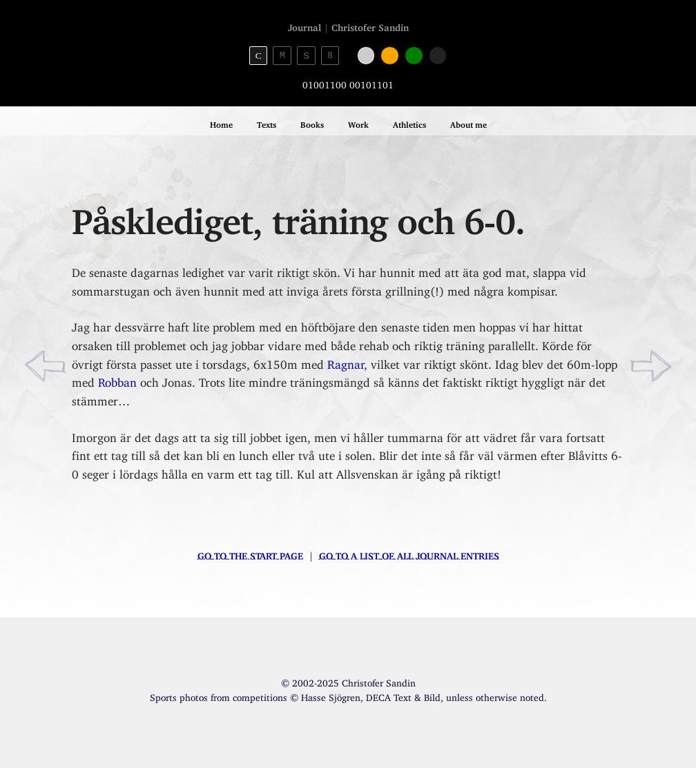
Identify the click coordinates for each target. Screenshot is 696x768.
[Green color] (414, 55)
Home (221, 122)
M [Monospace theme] (282, 55)
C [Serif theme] (258, 55)
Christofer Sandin (370, 25)
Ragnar (345, 361)
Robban (117, 379)
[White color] (366, 55)
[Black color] (438, 55)
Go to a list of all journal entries (409, 553)
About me (468, 122)
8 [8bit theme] (330, 55)
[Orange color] (389, 55)
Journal (304, 25)
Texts (266, 122)
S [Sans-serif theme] (306, 55)
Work (358, 122)
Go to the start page (250, 553)
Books (312, 122)
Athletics (409, 122)
